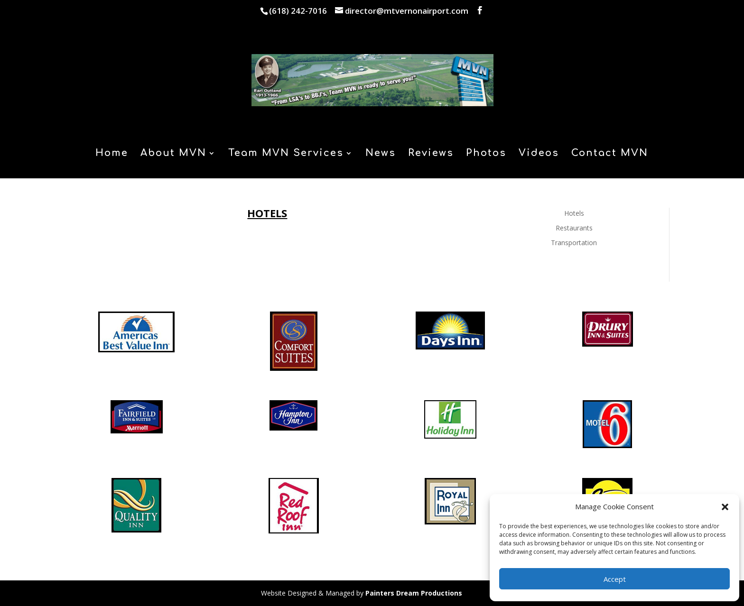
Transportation (574, 242)
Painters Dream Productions (413, 592)
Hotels (574, 213)
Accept (615, 579)
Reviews (431, 154)
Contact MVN (609, 154)
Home (111, 154)
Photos (486, 154)
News (380, 154)
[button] (725, 507)
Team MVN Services (286, 154)
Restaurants (574, 227)
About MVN (173, 154)
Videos (539, 154)
